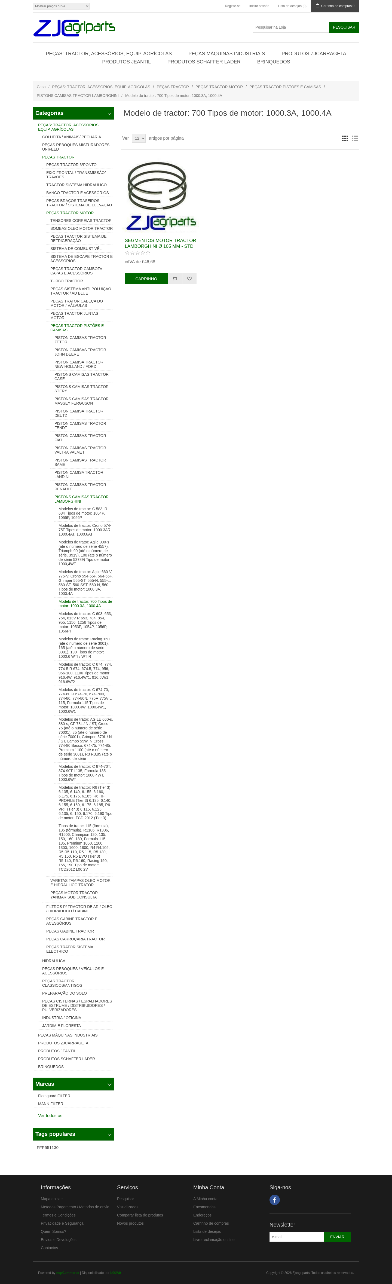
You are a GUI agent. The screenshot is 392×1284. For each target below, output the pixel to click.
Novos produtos (130, 1223)
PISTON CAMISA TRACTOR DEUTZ (78, 413)
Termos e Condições (58, 1215)
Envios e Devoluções (58, 1239)
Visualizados (127, 1207)
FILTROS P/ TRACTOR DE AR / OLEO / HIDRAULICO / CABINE (79, 908)
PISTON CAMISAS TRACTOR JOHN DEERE (80, 352)
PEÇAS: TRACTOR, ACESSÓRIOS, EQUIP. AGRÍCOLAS (109, 53)
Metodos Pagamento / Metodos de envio (75, 1207)
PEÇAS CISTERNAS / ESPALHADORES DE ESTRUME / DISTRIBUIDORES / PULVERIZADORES (77, 1005)
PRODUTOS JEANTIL (126, 62)
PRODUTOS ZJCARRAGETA (313, 53)
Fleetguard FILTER (54, 1096)
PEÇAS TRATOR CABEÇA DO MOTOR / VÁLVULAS (76, 303)
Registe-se (232, 6)
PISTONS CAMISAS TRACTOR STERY (81, 388)
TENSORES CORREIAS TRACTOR (81, 220)
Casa (41, 87)
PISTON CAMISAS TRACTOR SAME (80, 462)
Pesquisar (125, 1199)
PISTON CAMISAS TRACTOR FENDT (80, 425)
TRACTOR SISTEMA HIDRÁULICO (76, 185)
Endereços (202, 1215)
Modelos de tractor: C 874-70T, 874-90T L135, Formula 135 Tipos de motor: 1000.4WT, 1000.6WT (85, 773)
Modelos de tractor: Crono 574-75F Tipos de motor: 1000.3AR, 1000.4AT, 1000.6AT (85, 529)
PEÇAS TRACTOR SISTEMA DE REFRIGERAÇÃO (78, 238)
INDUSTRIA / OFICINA (61, 1018)
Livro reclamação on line (214, 1239)
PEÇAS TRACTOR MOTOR (219, 87)
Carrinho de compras (211, 1223)
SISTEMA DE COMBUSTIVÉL (76, 248)
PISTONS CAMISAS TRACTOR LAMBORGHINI (78, 95)
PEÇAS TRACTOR (173, 87)
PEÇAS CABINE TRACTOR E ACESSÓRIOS (71, 921)
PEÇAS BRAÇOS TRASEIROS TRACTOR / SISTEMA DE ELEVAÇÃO (79, 202)
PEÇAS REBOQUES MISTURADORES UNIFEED (75, 147)
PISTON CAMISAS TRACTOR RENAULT (80, 486)
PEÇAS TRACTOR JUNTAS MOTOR (74, 315)
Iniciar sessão (259, 6)
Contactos (49, 1248)
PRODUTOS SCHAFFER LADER (204, 62)
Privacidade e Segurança (62, 1223)
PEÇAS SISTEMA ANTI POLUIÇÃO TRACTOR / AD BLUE (80, 291)
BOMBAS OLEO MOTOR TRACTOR (81, 228)
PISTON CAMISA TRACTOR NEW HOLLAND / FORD (78, 364)
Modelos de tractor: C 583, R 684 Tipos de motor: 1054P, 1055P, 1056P (83, 513)
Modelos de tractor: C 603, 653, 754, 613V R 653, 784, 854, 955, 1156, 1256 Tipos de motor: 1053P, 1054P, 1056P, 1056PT (85, 622)
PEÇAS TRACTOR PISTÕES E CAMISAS (285, 87)
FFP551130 (48, 1147)
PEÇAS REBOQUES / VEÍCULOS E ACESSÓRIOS (73, 971)
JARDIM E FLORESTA (61, 1025)
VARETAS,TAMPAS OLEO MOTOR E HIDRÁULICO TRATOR (80, 882)
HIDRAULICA (53, 961)
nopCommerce (67, 1273)
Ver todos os (50, 1115)
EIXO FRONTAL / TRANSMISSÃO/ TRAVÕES (76, 174)
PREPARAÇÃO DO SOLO (64, 993)
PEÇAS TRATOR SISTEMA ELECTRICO (69, 949)
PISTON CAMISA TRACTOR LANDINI (78, 474)
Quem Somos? (53, 1231)
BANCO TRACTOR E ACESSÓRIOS (77, 193)
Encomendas (204, 1207)
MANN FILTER (50, 1104)
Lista (354, 138)
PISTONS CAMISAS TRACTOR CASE (81, 376)
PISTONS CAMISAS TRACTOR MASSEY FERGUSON (81, 401)
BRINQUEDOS (273, 62)
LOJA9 (115, 1273)
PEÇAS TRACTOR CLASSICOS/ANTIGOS (62, 983)
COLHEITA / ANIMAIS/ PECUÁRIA (71, 137)
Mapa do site (52, 1199)
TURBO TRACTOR (66, 281)
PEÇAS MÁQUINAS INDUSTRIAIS (226, 53)
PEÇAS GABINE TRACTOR (70, 931)
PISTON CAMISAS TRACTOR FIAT (80, 437)
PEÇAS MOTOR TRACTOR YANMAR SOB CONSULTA (74, 895)
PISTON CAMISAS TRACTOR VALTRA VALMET (80, 450)
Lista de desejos (207, 1231)
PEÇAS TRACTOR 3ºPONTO (71, 165)
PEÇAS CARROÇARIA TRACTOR (75, 939)
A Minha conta (205, 1199)
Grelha (345, 138)
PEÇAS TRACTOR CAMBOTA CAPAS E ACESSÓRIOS (76, 271)
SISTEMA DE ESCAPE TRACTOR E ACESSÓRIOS (81, 258)
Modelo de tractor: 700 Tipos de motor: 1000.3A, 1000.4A (85, 603)
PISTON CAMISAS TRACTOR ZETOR (80, 339)
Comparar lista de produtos (140, 1215)
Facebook (275, 1200)
